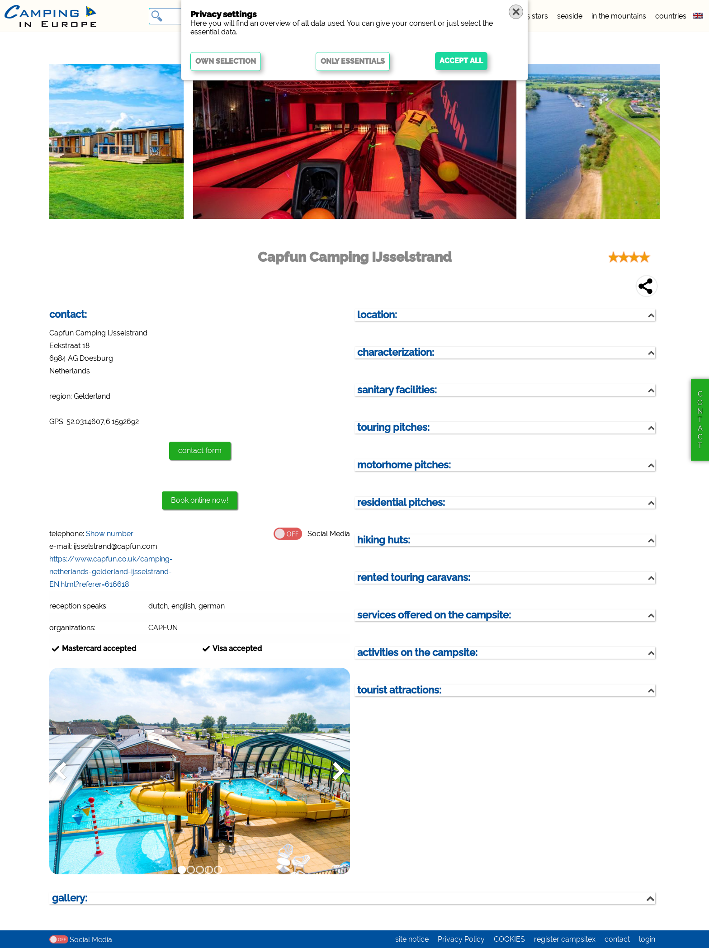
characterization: (395, 352)
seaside (569, 16)
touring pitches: (393, 427)
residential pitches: (401, 502)
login (647, 939)
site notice (412, 939)
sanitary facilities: (397, 390)
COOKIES (509, 939)
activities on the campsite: (417, 652)
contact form (200, 450)
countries (670, 16)
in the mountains (618, 16)
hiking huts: (383, 540)
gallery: (69, 898)
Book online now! (199, 500)
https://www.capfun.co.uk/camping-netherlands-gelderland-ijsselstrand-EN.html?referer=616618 (111, 572)
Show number (109, 533)
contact (617, 939)
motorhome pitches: (404, 465)
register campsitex (565, 939)
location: (377, 315)
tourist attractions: (399, 690)
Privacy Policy (461, 939)
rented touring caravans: (413, 577)
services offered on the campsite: (434, 615)
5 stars (537, 16)
